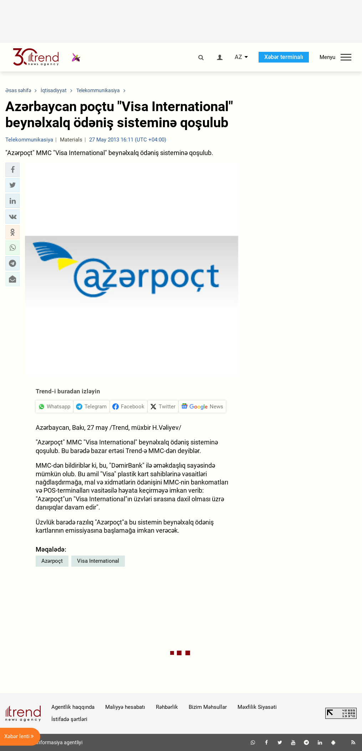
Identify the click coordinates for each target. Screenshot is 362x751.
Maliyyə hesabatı (125, 707)
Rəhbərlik (167, 707)
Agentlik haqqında (73, 707)
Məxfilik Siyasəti (257, 707)
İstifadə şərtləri (69, 719)
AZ (238, 57)
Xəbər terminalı (283, 57)
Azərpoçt (52, 561)
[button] (12, 169)
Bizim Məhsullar (208, 707)
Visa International (98, 561)
